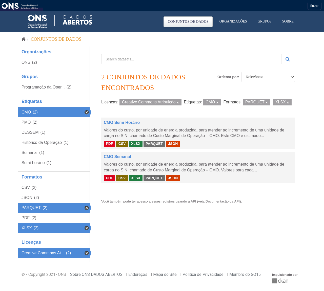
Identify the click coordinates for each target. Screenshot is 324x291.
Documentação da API (223, 201)
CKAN (280, 280)
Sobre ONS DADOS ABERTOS (96, 274)
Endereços (137, 274)
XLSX (135, 144)
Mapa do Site (165, 274)
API (193, 201)
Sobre (288, 21)
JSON (173, 144)
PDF (109, 144)
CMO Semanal (117, 156)
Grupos (265, 21)
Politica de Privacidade (203, 274)
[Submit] (288, 59)
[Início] (24, 39)
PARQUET (154, 144)
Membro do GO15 (245, 274)
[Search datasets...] (191, 59)
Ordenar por (227, 77)
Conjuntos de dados (188, 22)
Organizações (233, 21)
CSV (122, 144)
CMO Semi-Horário (122, 122)
